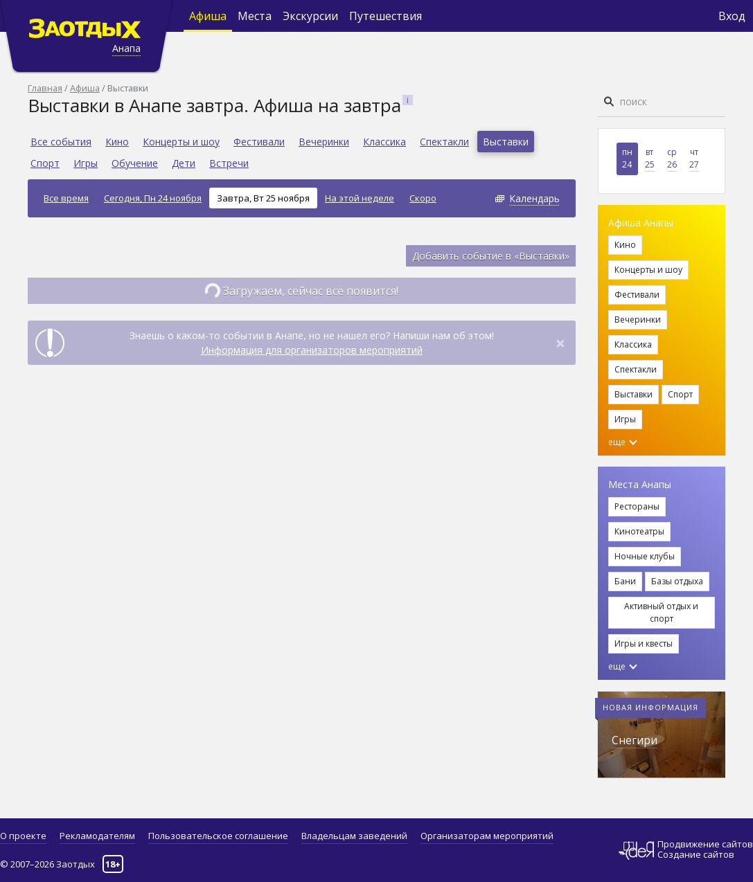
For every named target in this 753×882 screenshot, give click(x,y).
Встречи (229, 163)
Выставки (506, 141)
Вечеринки (324, 141)
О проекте (23, 835)
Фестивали (259, 141)
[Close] (560, 342)
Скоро (422, 198)
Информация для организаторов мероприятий (312, 350)
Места (255, 16)
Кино (117, 141)
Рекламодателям (97, 835)
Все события (60, 141)
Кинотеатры (639, 531)
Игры (85, 163)
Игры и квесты (643, 643)
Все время (66, 198)
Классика (384, 141)
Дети (183, 163)
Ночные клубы (644, 556)
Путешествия (385, 16)
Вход (731, 16)
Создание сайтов (695, 854)
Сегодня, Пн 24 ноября (153, 198)
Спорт (45, 163)
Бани (625, 581)
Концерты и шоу (181, 141)
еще (622, 442)
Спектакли (444, 141)
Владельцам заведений (354, 835)
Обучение (135, 163)
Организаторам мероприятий (486, 835)
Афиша (208, 16)
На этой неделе (359, 198)
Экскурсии (310, 16)
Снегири (634, 740)
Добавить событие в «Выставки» (490, 255)
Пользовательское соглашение (218, 835)
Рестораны (636, 506)
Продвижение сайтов (705, 844)
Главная (45, 88)
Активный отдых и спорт (661, 612)
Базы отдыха (677, 581)
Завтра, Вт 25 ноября (263, 198)
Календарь (534, 198)
